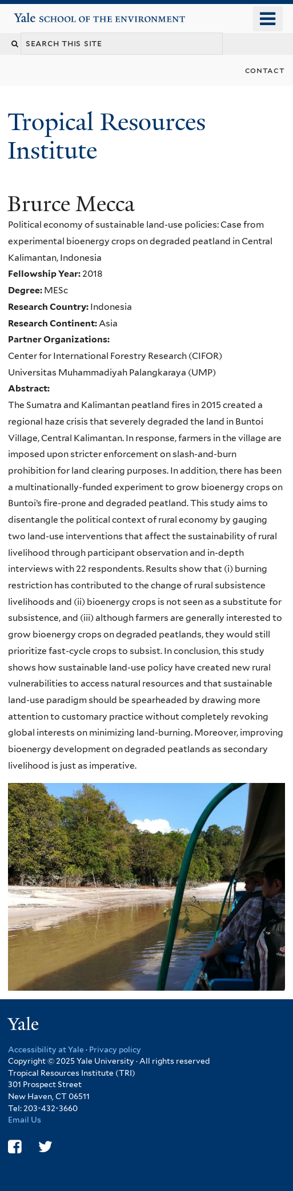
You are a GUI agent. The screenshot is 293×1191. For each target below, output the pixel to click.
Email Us (24, 1119)
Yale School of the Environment (46, 13)
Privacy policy (115, 1049)
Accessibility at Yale (46, 1049)
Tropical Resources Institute (106, 136)
